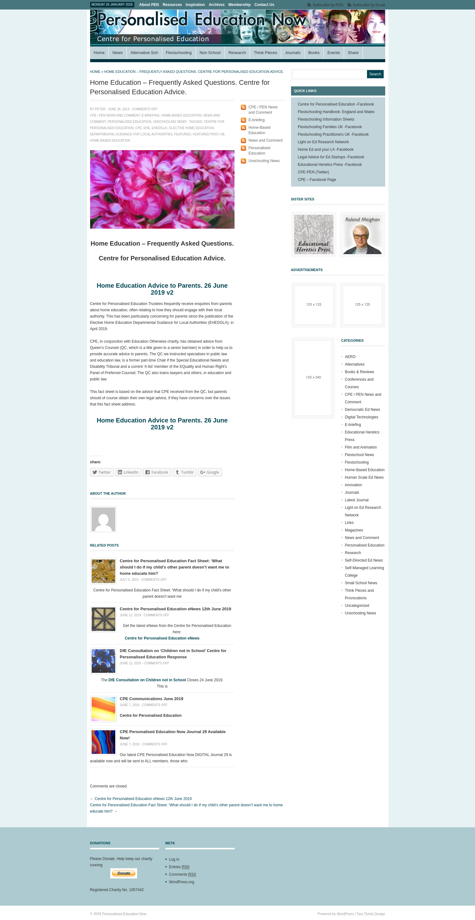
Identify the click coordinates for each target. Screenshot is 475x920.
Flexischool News (359, 455)
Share (353, 52)
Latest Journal (357, 500)
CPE (138, 128)
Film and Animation (361, 447)
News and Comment (266, 140)
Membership (240, 5)
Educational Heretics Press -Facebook (330, 164)
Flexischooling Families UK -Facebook (330, 127)
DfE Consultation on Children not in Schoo (146, 680)
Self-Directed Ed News (364, 560)
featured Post (206, 134)
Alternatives (355, 364)
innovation (353, 485)
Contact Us (264, 5)
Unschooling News (169, 121)
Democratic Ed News (362, 409)
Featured (182, 134)
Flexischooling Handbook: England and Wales (336, 112)
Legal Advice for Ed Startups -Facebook (331, 157)
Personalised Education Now (124, 914)
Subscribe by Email (369, 5)
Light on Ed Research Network (323, 142)
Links (349, 522)
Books (314, 52)
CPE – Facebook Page (317, 179)
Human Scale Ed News (364, 477)
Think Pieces (265, 52)
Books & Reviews (359, 372)
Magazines (354, 530)
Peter (100, 109)
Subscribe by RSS (328, 5)
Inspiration (195, 5)
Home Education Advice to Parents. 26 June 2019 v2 (162, 289)
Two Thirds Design (371, 914)
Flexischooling (179, 52)
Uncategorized (357, 605)
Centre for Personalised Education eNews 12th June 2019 (175, 609)
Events (333, 52)
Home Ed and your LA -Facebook (326, 149)
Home (99, 52)
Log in (174, 859)
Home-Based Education (181, 115)
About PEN (149, 5)
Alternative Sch (144, 52)
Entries (179, 867)
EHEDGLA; (160, 128)
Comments (182, 874)
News (117, 52)
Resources (172, 5)
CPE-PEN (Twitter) (313, 172)
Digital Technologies (362, 417)
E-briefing (150, 115)
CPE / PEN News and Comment (115, 115)
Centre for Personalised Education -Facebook (336, 104)
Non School (210, 52)
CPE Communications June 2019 (151, 698)
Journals (292, 52)
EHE (146, 128)
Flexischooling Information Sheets (326, 119)
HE (222, 134)
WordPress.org (181, 882)
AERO (350, 357)
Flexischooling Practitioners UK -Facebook (333, 134)
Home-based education (110, 140)
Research (237, 52)
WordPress (345, 914)
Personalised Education (129, 121)
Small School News (361, 583)
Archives (217, 5)
